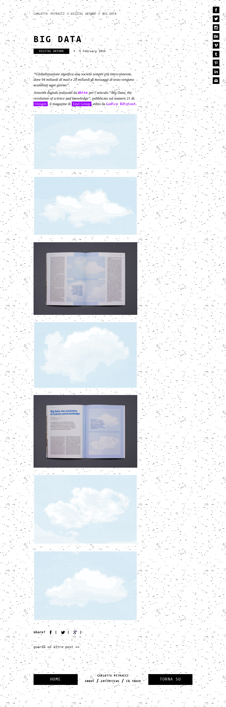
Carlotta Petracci (49, 14)
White (83, 93)
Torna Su (170, 679)
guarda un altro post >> (56, 647)
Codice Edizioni (121, 104)
